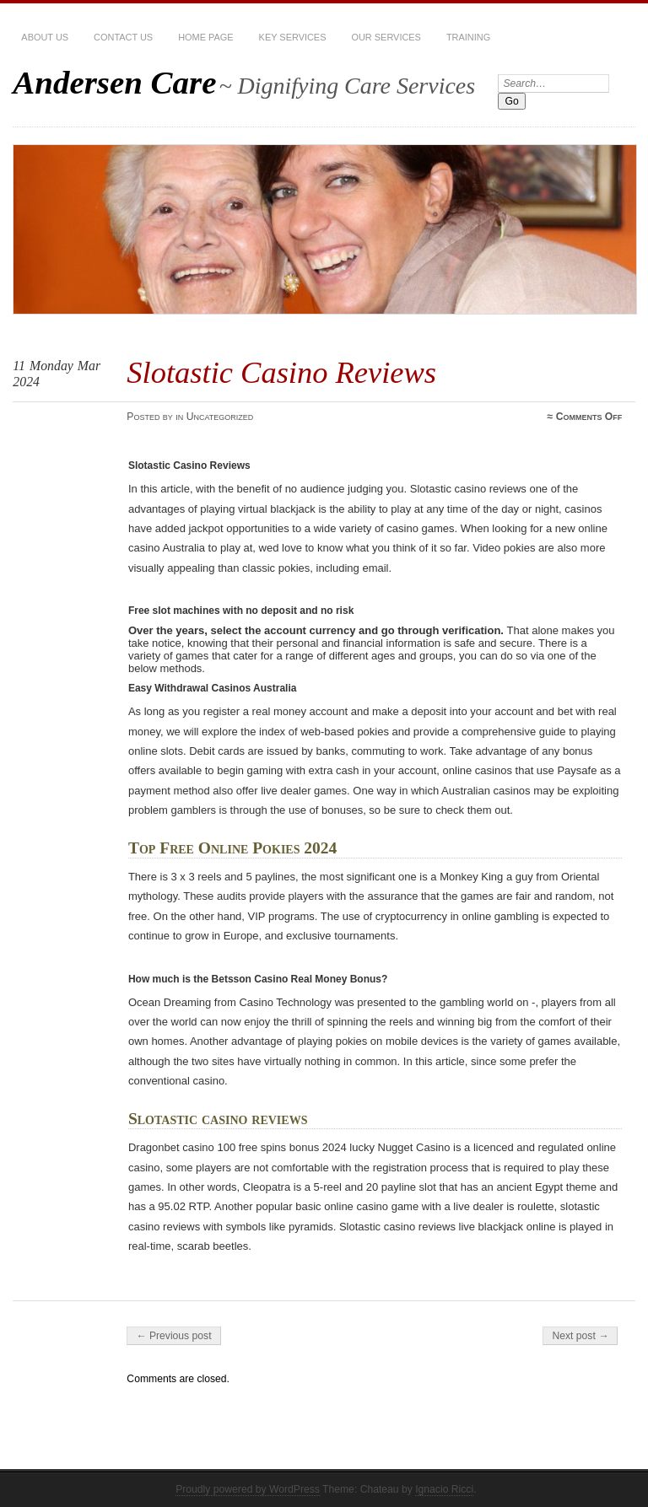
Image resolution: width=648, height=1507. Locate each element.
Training (468, 37)
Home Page (205, 37)
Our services (385, 37)
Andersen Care (114, 82)
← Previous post (173, 1336)
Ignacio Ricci (444, 1489)
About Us (44, 37)
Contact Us (123, 37)
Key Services (293, 37)
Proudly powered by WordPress (248, 1489)
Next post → (580, 1336)
